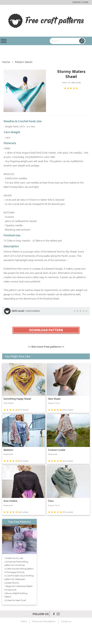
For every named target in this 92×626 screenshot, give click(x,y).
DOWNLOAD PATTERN (46, 330)
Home (6, 62)
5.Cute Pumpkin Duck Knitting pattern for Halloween (19, 577)
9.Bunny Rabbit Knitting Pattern (15, 595)
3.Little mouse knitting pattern (19, 569)
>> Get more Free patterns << (46, 347)
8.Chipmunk (10, 590)
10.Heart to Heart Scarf (15, 600)
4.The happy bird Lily (14, 572)
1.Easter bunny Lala (13, 558)
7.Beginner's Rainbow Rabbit (18, 586)
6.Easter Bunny (11, 583)
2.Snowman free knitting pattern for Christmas (16, 563)
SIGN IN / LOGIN (80, 2)
